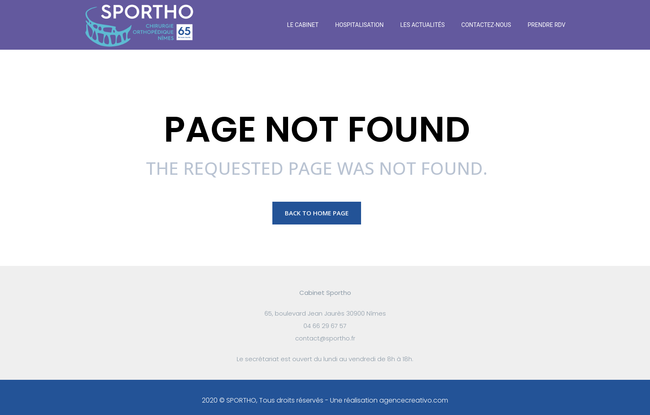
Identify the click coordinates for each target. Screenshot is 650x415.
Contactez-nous (486, 25)
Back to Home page (317, 213)
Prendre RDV (546, 25)
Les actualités (422, 25)
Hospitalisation (359, 25)
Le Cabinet (302, 25)
